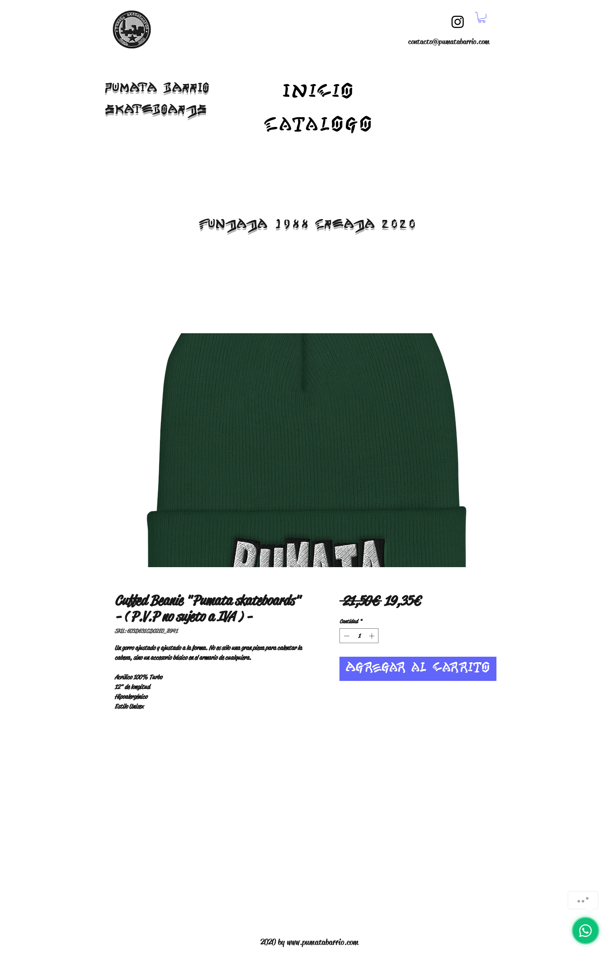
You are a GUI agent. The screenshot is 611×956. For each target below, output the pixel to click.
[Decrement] (346, 636)
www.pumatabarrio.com (323, 942)
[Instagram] (457, 22)
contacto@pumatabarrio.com (448, 41)
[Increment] (372, 636)
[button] (481, 17)
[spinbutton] (359, 636)
